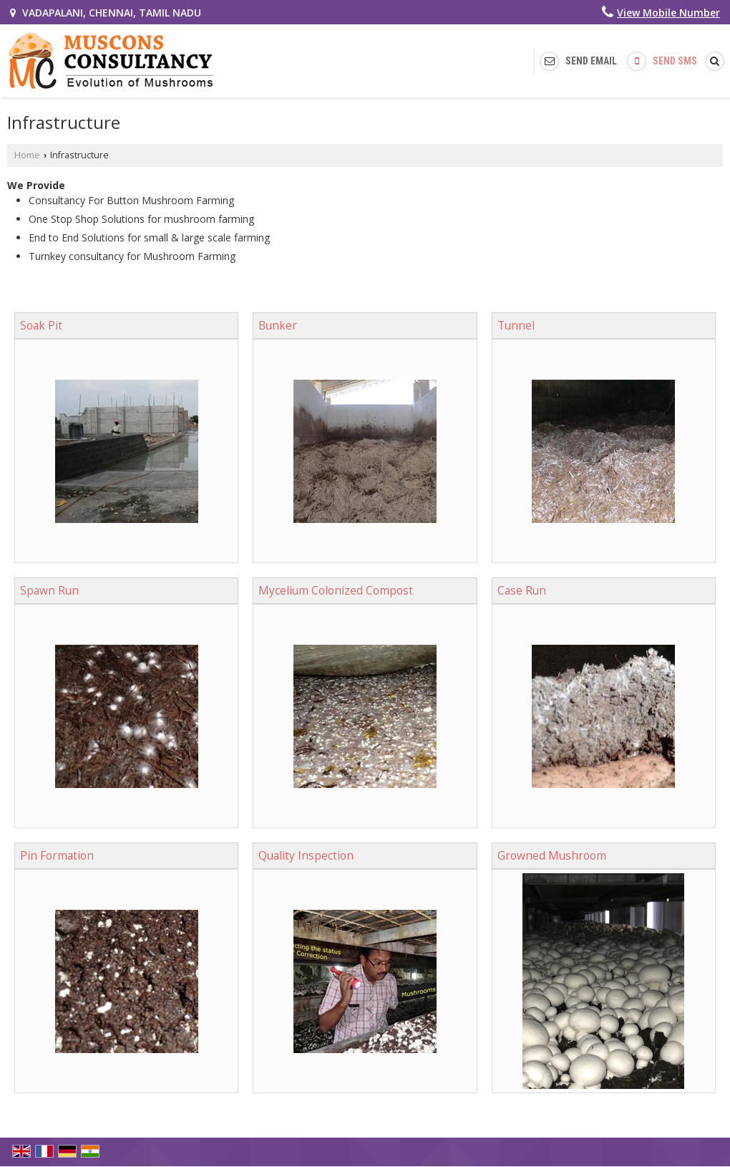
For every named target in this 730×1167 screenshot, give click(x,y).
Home (27, 155)
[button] (668, 12)
